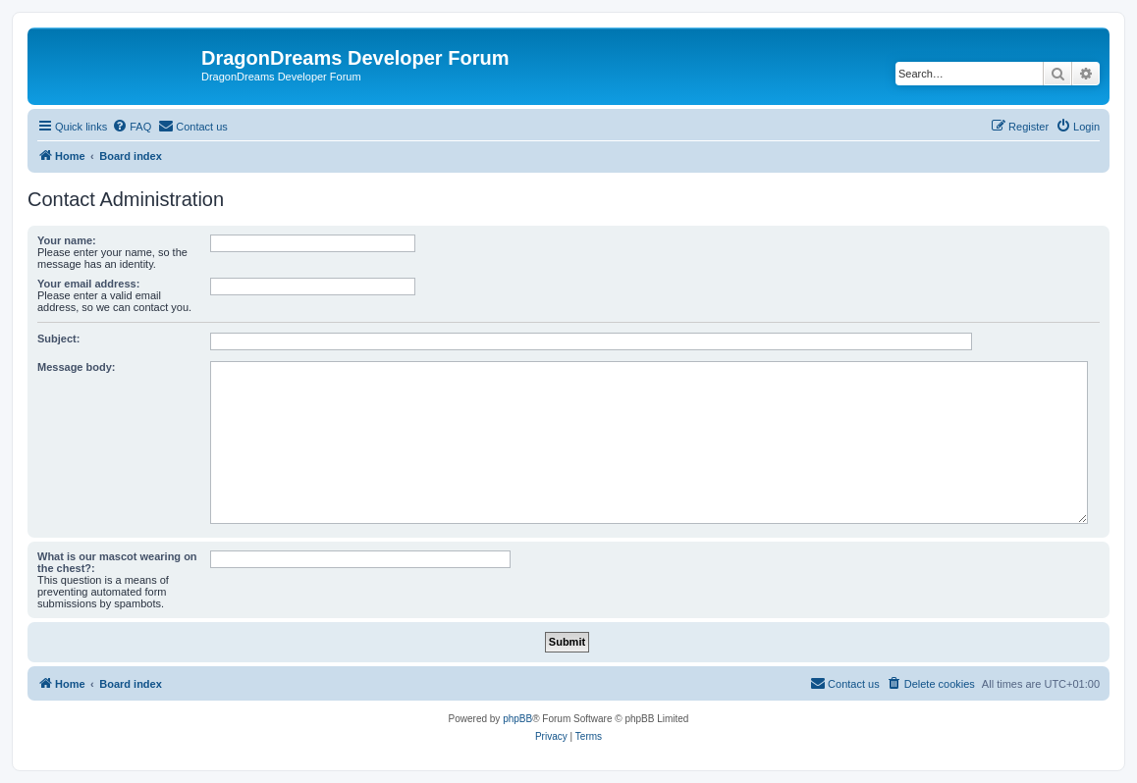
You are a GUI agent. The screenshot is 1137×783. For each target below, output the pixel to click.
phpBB (517, 718)
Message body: (76, 367)
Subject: (58, 338)
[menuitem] (131, 126)
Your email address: (88, 283)
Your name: (66, 240)
